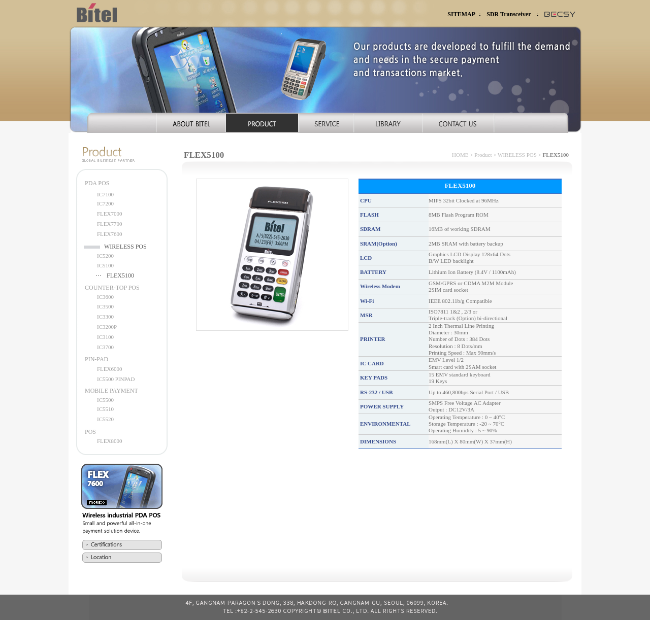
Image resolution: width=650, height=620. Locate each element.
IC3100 (105, 337)
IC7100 (105, 194)
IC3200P (107, 327)
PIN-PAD (96, 359)
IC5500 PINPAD (116, 379)
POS (90, 431)
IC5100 (105, 265)
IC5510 (105, 409)
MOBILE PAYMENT (111, 390)
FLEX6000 (109, 369)
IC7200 (105, 203)
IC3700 (105, 347)
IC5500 (105, 400)
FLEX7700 (109, 224)
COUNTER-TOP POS (112, 287)
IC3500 (105, 306)
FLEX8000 (109, 441)
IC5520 (105, 419)
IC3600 (105, 297)
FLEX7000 (109, 214)
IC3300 (105, 317)
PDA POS (97, 183)
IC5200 (105, 256)
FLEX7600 (109, 234)
